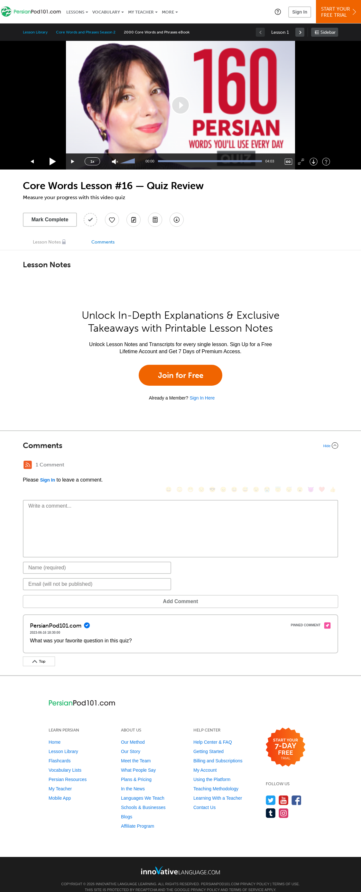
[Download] (314, 162)
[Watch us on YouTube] (284, 790)
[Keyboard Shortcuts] (326, 162)
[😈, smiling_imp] (310, 465)
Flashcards (59, 751)
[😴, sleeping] (288, 465)
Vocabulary (106, 12)
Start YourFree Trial (339, 12)
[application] (180, 105)
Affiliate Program (137, 816)
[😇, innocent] (278, 465)
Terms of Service (246, 880)
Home (54, 732)
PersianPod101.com (220, 874)
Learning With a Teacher (217, 788)
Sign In (299, 11)
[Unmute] (115, 162)
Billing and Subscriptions (218, 751)
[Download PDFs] (155, 220)
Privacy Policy (254, 874)
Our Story (130, 741)
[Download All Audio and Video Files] (177, 220)
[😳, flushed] (179, 465)
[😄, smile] (168, 465)
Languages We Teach (142, 788)
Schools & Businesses (143, 797)
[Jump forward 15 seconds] (73, 162)
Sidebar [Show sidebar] (328, 32)
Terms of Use (285, 874)
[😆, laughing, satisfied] (234, 465)
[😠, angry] (223, 465)
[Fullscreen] (301, 162)
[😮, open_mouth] (299, 465)
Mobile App (60, 788)
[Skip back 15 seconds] (32, 162)
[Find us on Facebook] (296, 790)
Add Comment (56, 591)
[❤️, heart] (321, 465)
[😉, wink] (256, 465)
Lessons (75, 12)
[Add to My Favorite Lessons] (112, 220)
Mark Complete (50, 219)
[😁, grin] (190, 465)
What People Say (138, 760)
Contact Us (204, 797)
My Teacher (141, 12)
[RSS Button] (27, 465)
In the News (133, 779)
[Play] (53, 162)
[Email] (97, 574)
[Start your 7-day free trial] (285, 738)
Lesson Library (35, 32)
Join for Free (180, 375)
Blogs (126, 807)
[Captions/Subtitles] (288, 162)
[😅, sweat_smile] (245, 465)
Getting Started (208, 741)
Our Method (133, 732)
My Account (205, 760)
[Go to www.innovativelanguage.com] (180, 860)
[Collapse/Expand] (180, 445)
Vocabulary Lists (65, 760)
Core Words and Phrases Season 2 (85, 32)
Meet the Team (136, 751)
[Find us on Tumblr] (271, 803)
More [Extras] (168, 12)
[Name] (97, 558)
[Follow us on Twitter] (271, 790)
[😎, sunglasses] (212, 465)
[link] (299, 32)
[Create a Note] (133, 220)
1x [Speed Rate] (92, 161)
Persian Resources (68, 769)
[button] (278, 11)
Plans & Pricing (136, 769)
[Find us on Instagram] (284, 803)
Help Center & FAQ (212, 732)
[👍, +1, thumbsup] (332, 465)
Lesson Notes (47, 242)
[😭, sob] (267, 465)
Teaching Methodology (215, 779)
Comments (103, 242)
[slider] (128, 161)
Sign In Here (202, 397)
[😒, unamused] (201, 465)
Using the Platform (211, 769)
